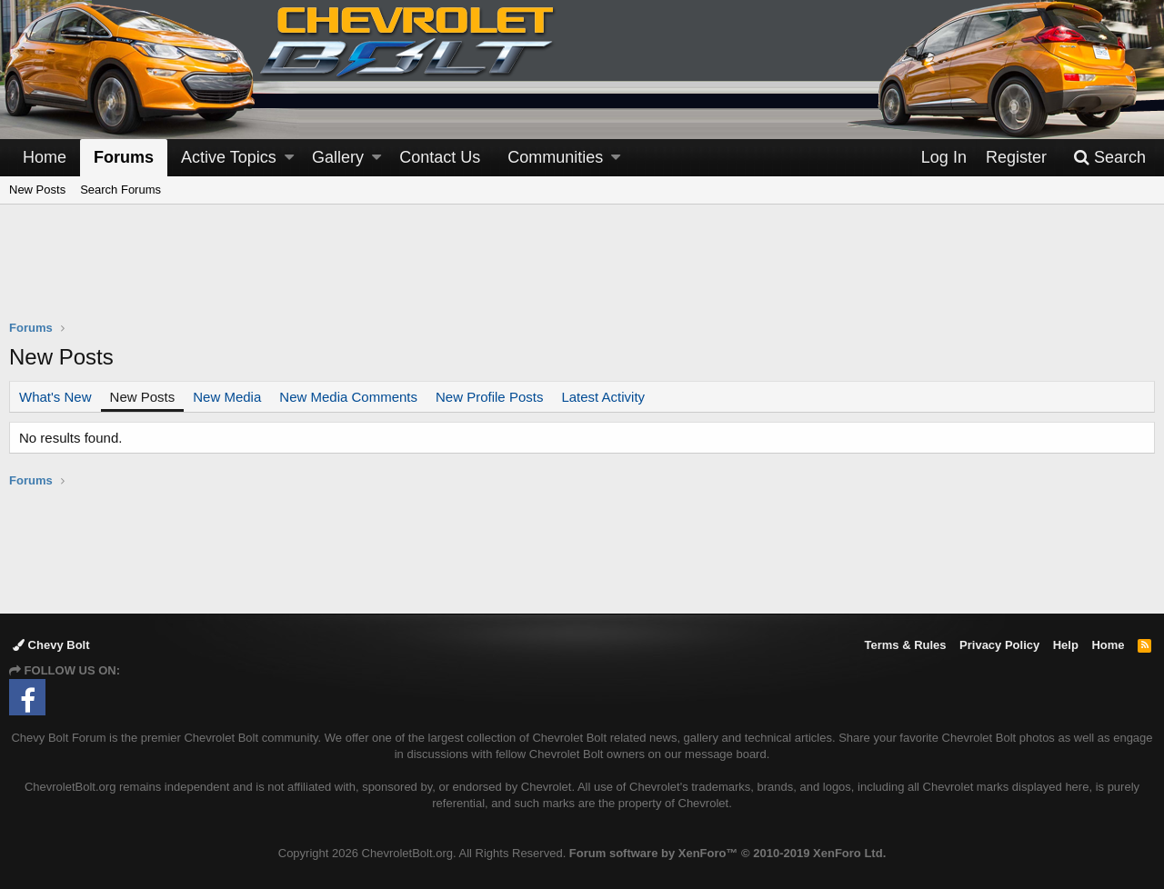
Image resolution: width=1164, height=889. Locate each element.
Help (1066, 645)
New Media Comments (348, 397)
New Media (227, 397)
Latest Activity (603, 397)
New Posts (37, 189)
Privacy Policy (999, 645)
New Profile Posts (489, 397)
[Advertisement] (582, 274)
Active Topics (228, 157)
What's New (55, 397)
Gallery (338, 157)
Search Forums (120, 189)
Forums (124, 157)
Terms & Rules (905, 645)
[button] (289, 157)
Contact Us (439, 157)
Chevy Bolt (51, 645)
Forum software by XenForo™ (727, 853)
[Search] (1109, 157)
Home (44, 157)
